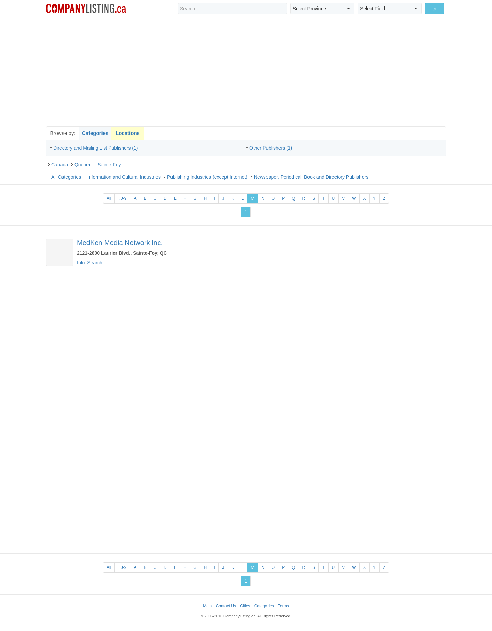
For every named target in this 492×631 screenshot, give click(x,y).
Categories (95, 133)
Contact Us (226, 606)
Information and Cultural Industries (124, 177)
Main (207, 606)
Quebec (82, 164)
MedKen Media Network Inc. (120, 243)
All (109, 198)
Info (81, 262)
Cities (245, 606)
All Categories (66, 177)
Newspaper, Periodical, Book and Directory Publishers (311, 177)
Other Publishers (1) (270, 148)
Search (94, 262)
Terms (283, 606)
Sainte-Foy (109, 164)
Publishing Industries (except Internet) (207, 177)
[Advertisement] (246, 72)
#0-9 (122, 198)
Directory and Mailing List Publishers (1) (95, 148)
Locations (127, 133)
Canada (59, 164)
